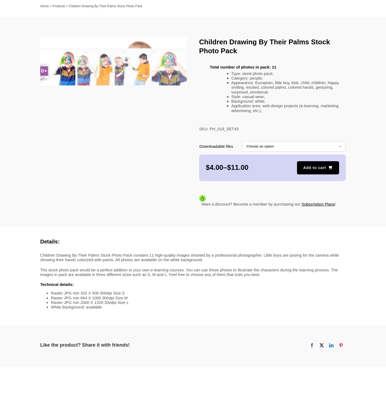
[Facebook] (312, 345)
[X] (321, 345)
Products (59, 6)
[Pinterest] (341, 345)
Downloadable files (216, 146)
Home (44, 6)
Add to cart (314, 168)
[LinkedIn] (331, 345)
